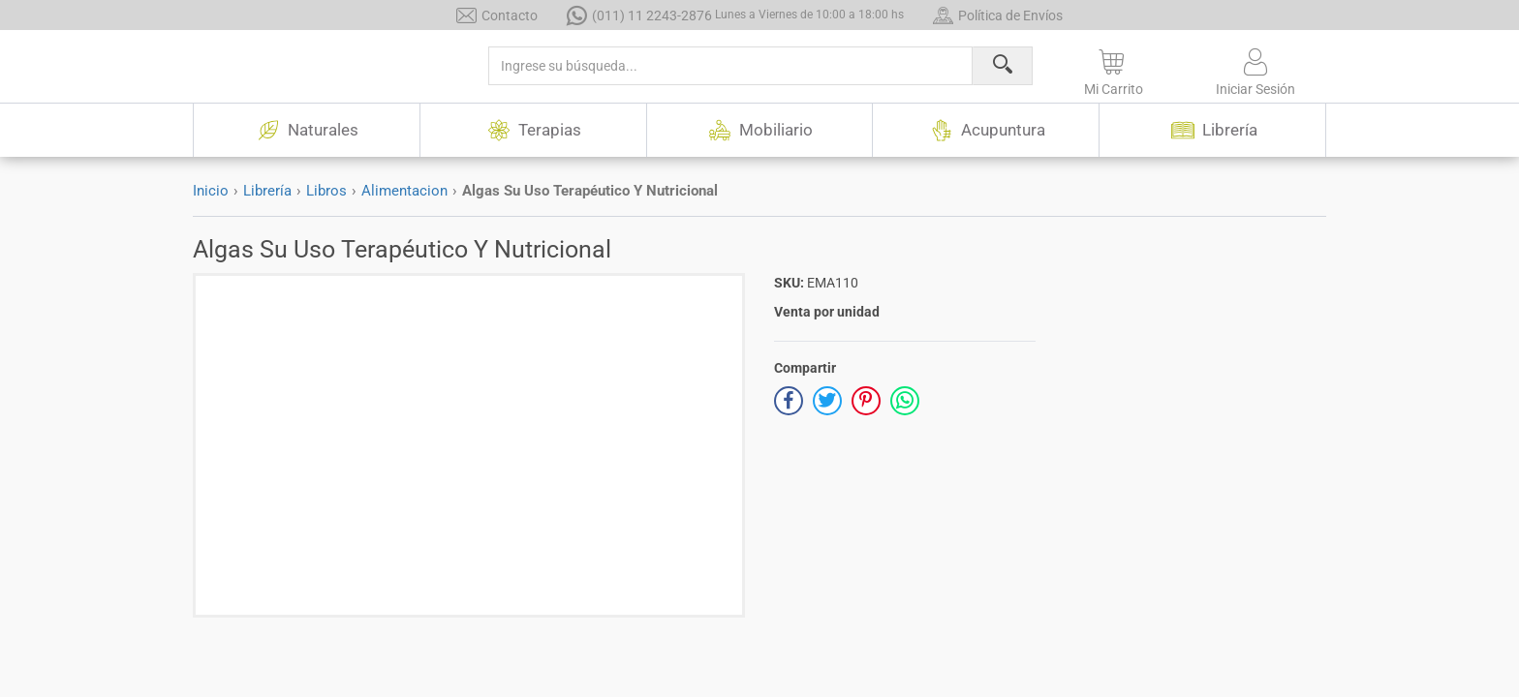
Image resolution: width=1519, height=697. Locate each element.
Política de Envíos (998, 15)
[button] (1113, 69)
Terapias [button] (532, 130)
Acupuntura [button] (986, 130)
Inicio (211, 190)
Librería (267, 190)
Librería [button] (1212, 130)
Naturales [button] (306, 130)
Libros (326, 190)
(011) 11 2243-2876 (735, 15)
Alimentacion (404, 190)
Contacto (497, 15)
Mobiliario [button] (759, 130)
